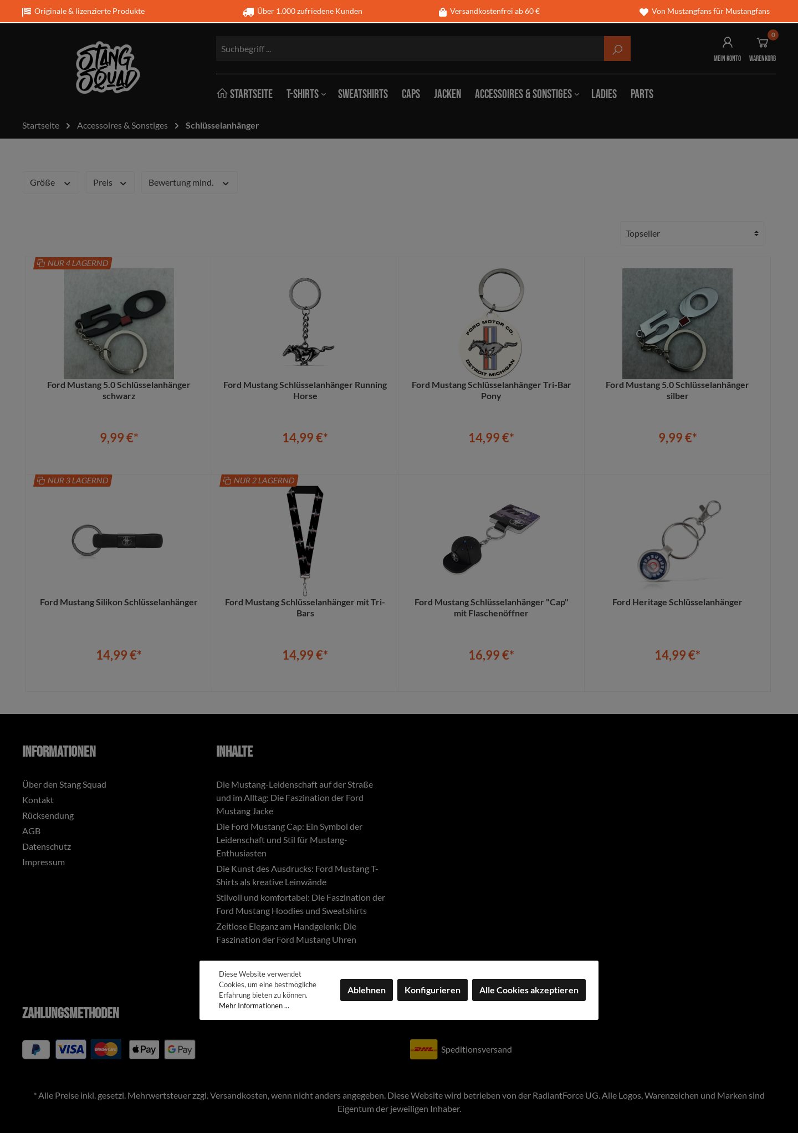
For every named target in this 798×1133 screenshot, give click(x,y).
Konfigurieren (433, 989)
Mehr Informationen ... (254, 1005)
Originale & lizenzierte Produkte (83, 11)
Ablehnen (366, 989)
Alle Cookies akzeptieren (529, 989)
